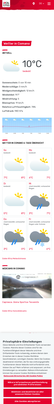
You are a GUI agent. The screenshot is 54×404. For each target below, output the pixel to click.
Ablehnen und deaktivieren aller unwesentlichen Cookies (27, 394)
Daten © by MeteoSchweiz (14, 258)
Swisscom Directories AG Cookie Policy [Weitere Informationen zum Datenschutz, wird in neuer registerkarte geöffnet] (23, 377)
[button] (34, 3)
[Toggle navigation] (49, 3)
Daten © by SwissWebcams (14, 311)
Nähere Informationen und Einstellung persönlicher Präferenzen (27, 385)
